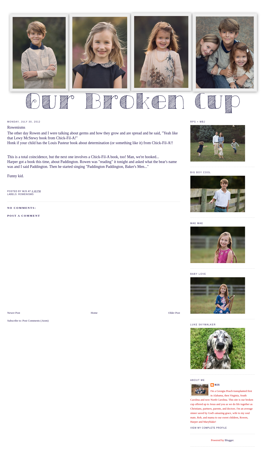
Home (94, 312)
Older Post (174, 312)
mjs (217, 385)
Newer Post (13, 312)
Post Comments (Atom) (35, 320)
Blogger (229, 440)
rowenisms (26, 194)
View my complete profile (208, 428)
